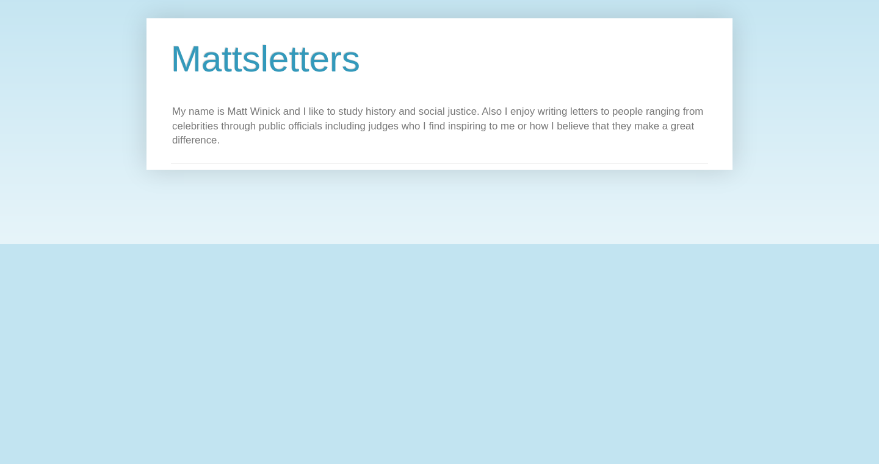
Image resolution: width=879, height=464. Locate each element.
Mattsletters (265, 58)
